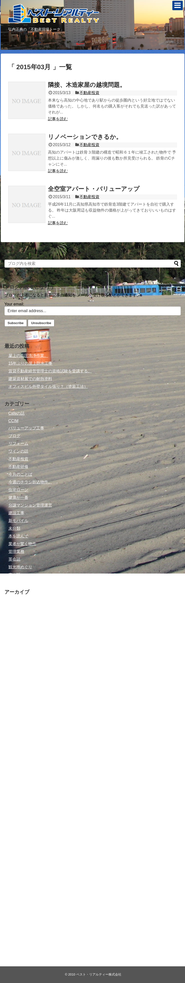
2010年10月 (19, 933)
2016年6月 (18, 679)
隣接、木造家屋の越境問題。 (87, 84)
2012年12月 (19, 833)
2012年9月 (18, 848)
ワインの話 (18, 451)
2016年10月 (19, 671)
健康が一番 (18, 497)
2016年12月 (19, 655)
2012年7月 (18, 864)
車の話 (14, 575)
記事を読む (58, 119)
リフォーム (18, 443)
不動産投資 (89, 93)
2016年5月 (18, 686)
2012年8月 (18, 856)
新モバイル (18, 521)
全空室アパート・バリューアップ (94, 188)
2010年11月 (19, 926)
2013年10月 (19, 794)
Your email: (14, 304)
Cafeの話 (16, 413)
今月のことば (20, 474)
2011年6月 (18, 887)
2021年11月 (19, 609)
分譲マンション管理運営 (30, 505)
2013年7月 (18, 817)
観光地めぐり (20, 567)
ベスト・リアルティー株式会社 (98, 974)
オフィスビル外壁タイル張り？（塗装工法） (48, 386)
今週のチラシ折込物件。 (30, 482)
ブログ (14, 436)
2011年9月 (18, 879)
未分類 (14, 528)
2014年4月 (18, 787)
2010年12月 (19, 918)
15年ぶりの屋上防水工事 (30, 363)
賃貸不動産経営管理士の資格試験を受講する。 (50, 371)
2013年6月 (18, 825)
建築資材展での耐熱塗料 (30, 379)
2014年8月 (18, 763)
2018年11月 (19, 632)
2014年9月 (18, 756)
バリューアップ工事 (26, 428)
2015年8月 (18, 709)
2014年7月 (18, 771)
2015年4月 (18, 725)
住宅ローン (18, 490)
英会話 (14, 559)
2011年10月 (19, 871)
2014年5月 (18, 779)
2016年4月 (18, 694)
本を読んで (18, 536)
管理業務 (16, 551)
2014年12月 (19, 740)
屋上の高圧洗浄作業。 (28, 355)
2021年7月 (18, 617)
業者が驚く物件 (22, 544)
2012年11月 (19, 841)
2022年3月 (18, 601)
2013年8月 (18, 810)
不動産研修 (18, 466)
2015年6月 (18, 717)
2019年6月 (18, 625)
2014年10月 (19, 748)
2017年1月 (18, 648)
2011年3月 (18, 895)
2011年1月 (18, 910)
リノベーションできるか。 (85, 136)
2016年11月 (19, 663)
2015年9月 (18, 702)
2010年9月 (18, 941)
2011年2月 (18, 902)
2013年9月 (18, 802)
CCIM (13, 421)
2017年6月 (18, 640)
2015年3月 (18, 733)
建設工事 (16, 513)
